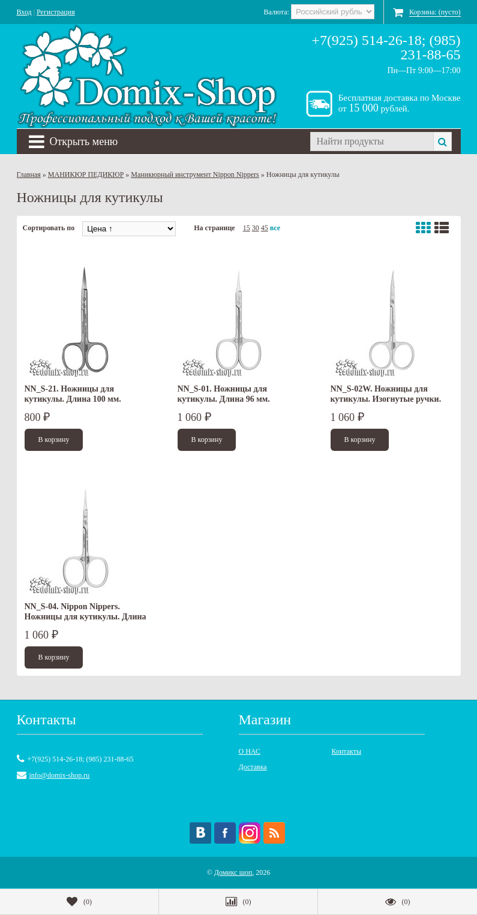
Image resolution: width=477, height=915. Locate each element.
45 (264, 228)
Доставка (253, 767)
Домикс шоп (233, 872)
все (275, 228)
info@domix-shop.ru (59, 775)
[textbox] (371, 141)
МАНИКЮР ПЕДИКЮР (86, 174)
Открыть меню (73, 142)
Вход (24, 12)
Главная (29, 174)
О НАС (249, 751)
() (79, 901)
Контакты (347, 751)
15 (246, 228)
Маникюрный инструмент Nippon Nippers (195, 174)
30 (255, 228)
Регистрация (56, 12)
